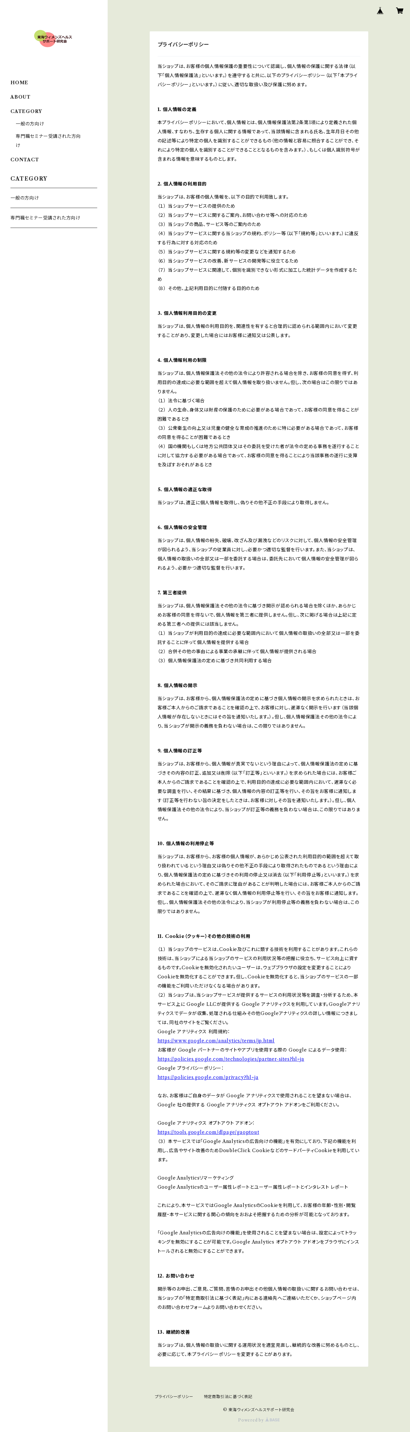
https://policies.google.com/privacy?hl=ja (208, 1077)
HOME (19, 83)
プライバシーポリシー (174, 1396)
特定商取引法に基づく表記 (228, 1396)
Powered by (259, 1420)
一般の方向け (30, 124)
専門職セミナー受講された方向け (45, 218)
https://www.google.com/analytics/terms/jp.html (216, 1041)
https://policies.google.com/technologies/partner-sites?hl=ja (231, 1059)
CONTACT (24, 160)
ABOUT (20, 97)
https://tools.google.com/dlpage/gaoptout (208, 1132)
